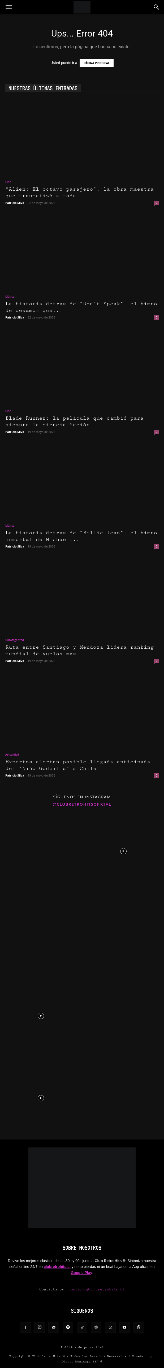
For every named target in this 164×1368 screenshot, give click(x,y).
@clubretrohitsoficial (82, 804)
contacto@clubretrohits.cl (96, 1289)
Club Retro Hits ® (48, 1356)
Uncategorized (14, 640)
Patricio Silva (14, 203)
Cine (8, 182)
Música (9, 296)
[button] (8, 7)
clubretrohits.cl (57, 1266)
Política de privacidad (82, 1347)
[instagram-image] (40, 850)
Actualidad (12, 754)
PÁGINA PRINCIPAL (96, 63)
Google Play (81, 1273)
